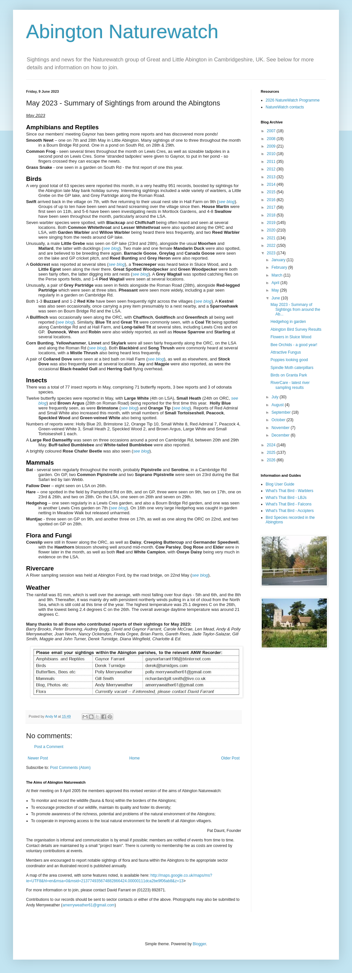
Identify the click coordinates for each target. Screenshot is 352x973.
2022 (272, 245)
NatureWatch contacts (285, 107)
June (276, 298)
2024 (272, 445)
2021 (272, 238)
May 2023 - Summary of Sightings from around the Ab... (295, 309)
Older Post (230, 758)
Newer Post (38, 758)
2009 (272, 146)
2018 (272, 215)
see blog (226, 201)
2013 (272, 177)
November (281, 427)
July (275, 397)
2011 (272, 161)
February (279, 267)
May (275, 290)
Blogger (199, 944)
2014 (272, 184)
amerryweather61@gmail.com (88, 905)
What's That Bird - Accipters (290, 510)
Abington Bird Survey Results (296, 329)
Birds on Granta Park (289, 375)
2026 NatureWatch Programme (293, 100)
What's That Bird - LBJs (286, 497)
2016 (272, 200)
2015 (272, 192)
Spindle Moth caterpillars (292, 367)
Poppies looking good (289, 360)
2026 (272, 460)
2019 (272, 222)
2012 (272, 169)
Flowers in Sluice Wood (291, 337)
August (278, 405)
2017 (272, 207)
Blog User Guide (280, 484)
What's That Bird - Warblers (289, 490)
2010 (272, 154)
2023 (272, 253)
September (281, 412)
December (281, 435)
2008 (272, 138)
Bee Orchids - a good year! (294, 345)
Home (134, 758)
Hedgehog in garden (288, 321)
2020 (272, 230)
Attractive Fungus (286, 352)
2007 (272, 131)
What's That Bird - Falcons (289, 504)
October (278, 420)
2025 (272, 452)
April (275, 282)
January (278, 260)
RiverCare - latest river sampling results (290, 385)
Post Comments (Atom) (70, 767)
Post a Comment (48, 746)
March (277, 275)
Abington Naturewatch (122, 31)
